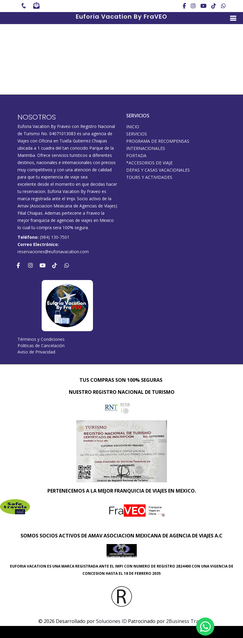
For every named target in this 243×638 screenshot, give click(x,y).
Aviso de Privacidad (36, 352)
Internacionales (145, 148)
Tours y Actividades (149, 177)
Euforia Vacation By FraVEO (121, 16)
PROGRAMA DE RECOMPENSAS (157, 141)
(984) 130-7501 (54, 237)
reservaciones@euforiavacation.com (53, 251)
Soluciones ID (111, 621)
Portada (136, 156)
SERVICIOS (136, 134)
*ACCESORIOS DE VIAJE (149, 163)
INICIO (132, 127)
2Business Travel (185, 621)
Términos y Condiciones (41, 339)
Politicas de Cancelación (41, 345)
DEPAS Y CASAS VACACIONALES (158, 170)
